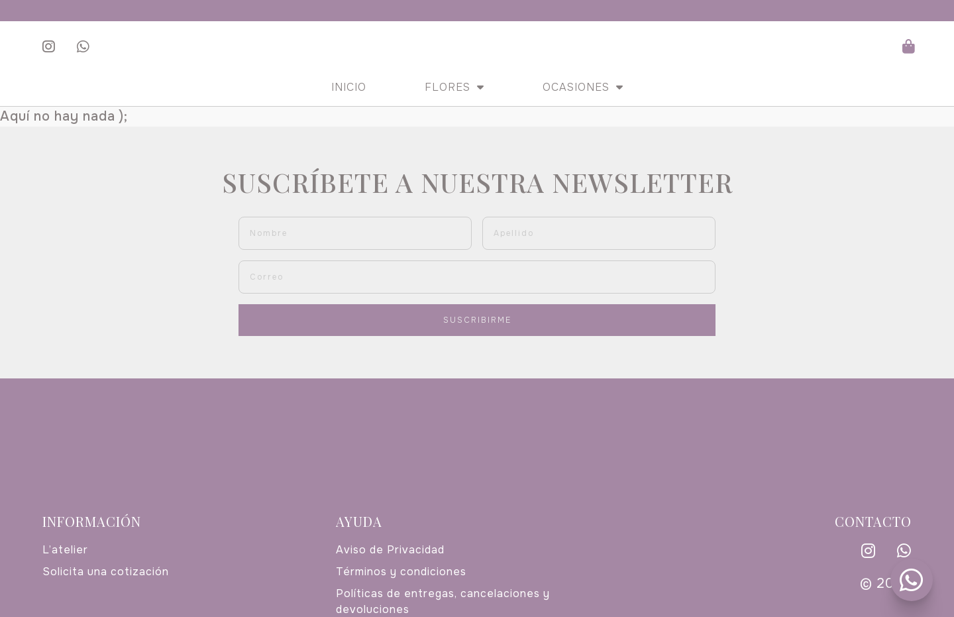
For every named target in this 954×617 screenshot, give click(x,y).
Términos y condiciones (401, 572)
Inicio (348, 87)
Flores (454, 87)
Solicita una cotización (105, 572)
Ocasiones (583, 87)
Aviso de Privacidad (390, 550)
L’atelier (65, 550)
